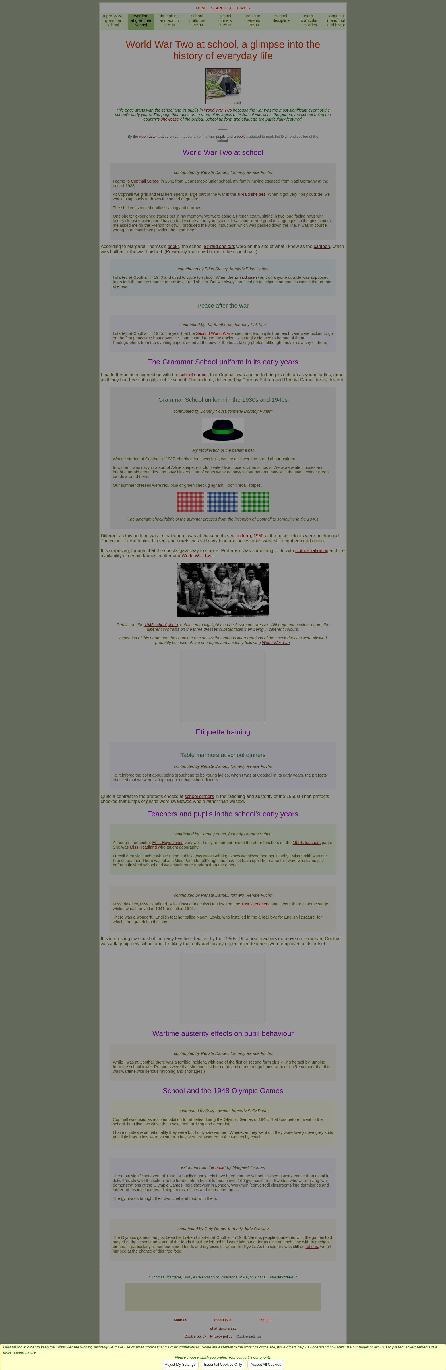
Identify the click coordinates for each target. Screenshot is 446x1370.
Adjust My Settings (180, 1364)
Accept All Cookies (266, 1364)
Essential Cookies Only (223, 1364)
